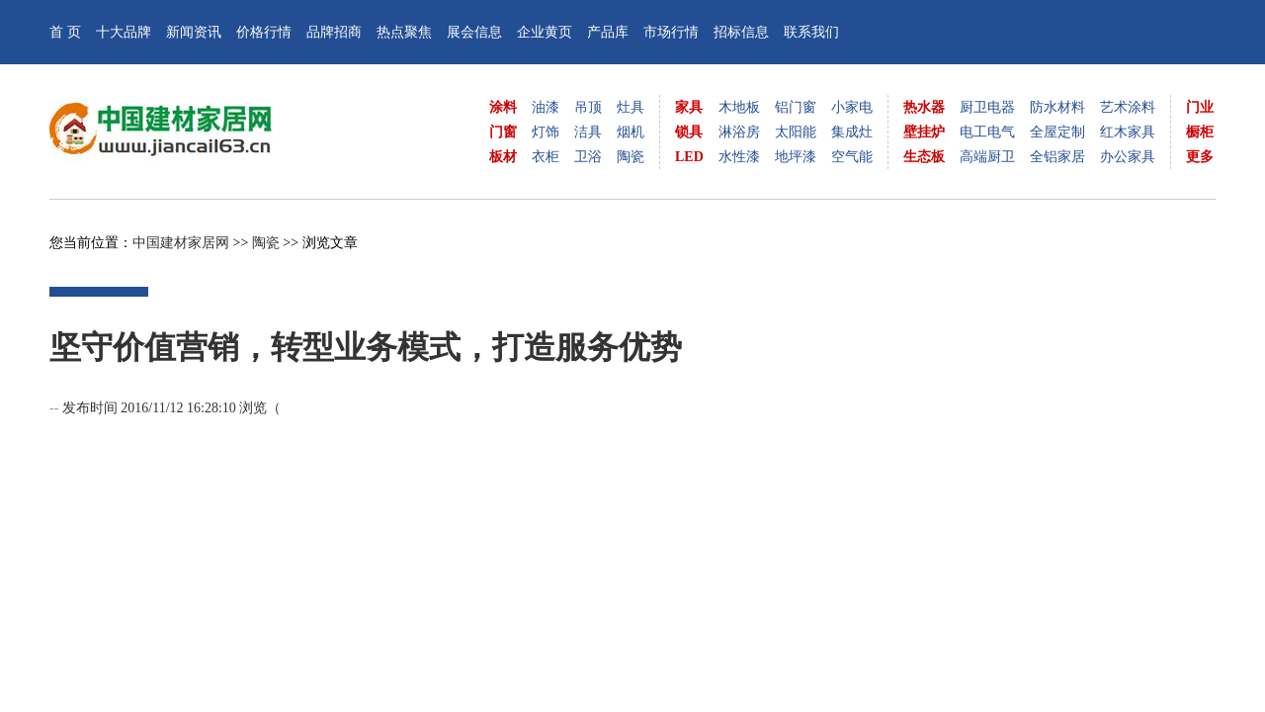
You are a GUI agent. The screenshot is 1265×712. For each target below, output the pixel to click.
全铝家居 (1057, 156)
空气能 (852, 156)
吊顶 (588, 107)
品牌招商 (334, 32)
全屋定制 (1057, 132)
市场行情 (671, 32)
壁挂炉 (924, 132)
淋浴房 (739, 132)
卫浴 (588, 156)
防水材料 (1057, 107)
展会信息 (474, 32)
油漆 (545, 107)
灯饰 (545, 132)
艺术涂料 (1127, 107)
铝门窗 (795, 107)
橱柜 (1200, 132)
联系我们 (811, 32)
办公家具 (1127, 156)
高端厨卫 (987, 156)
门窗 (503, 132)
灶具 (630, 107)
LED (689, 156)
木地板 (739, 107)
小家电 (852, 107)
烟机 (630, 132)
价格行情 (264, 32)
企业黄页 (544, 32)
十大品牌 (123, 32)
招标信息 (741, 32)
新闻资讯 (193, 32)
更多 (1200, 156)
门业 (1200, 107)
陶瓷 (630, 156)
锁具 (689, 132)
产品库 (608, 32)
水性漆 (739, 156)
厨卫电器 (987, 107)
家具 (689, 107)
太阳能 (795, 132)
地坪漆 (795, 156)
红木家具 (1127, 132)
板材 (503, 156)
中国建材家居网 (180, 242)
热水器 (924, 107)
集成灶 (852, 132)
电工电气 (987, 132)
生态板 (924, 156)
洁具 (588, 132)
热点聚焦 (404, 32)
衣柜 (545, 156)
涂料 (503, 107)
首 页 (65, 32)
